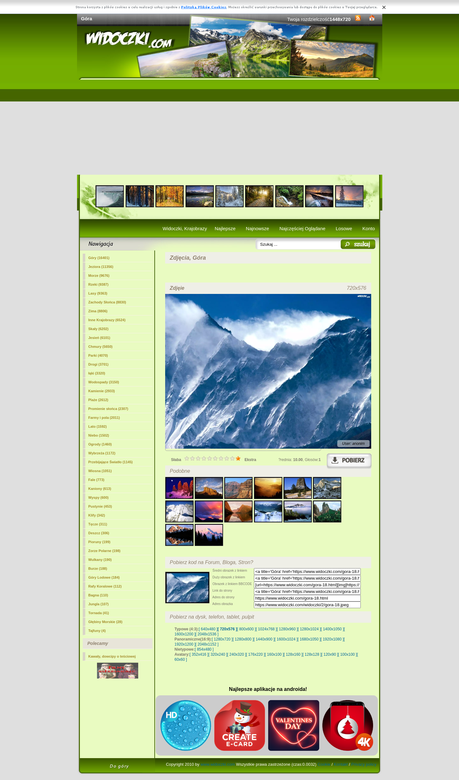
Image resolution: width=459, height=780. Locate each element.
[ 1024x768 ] (266, 629)
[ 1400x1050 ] (332, 629)
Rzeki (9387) (98, 284)
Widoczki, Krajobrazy (185, 228)
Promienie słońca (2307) (108, 409)
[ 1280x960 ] (287, 629)
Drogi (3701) (98, 364)
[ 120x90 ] (329, 654)
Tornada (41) (98, 613)
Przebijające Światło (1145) (110, 462)
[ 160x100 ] (274, 654)
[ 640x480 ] (208, 629)
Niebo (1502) (98, 435)
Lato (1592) (97, 426)
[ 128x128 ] (311, 654)
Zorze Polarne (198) (104, 551)
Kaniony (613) (99, 489)
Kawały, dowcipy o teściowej (112, 656)
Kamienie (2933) (101, 391)
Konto (368, 228)
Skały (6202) (98, 329)
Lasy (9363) (97, 293)
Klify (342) (96, 515)
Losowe (344, 228)
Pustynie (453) (100, 506)
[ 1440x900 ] (264, 639)
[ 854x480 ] (204, 649)
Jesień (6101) (99, 338)
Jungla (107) (98, 604)
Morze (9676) (99, 275)
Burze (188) (97, 568)
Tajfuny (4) (97, 631)
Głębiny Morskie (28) (105, 622)
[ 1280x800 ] (243, 639)
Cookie (324, 764)
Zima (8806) (98, 311)
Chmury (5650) (100, 346)
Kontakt (341, 764)
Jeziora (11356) (100, 267)
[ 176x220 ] (255, 654)
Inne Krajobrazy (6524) (107, 320)
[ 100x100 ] (347, 654)
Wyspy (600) (98, 497)
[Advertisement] (229, 127)
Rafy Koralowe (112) (105, 586)
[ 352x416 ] (199, 654)
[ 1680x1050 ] (309, 639)
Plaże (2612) (98, 400)
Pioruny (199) (99, 542)
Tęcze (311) (97, 524)
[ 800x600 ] (246, 629)
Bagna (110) (98, 595)
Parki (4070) (98, 355)
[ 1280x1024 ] (309, 629)
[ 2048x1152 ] (207, 644)
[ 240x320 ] (236, 654)
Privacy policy (363, 764)
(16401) (99, 258)
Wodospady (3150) (103, 382)
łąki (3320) (96, 373)
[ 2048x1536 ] (207, 634)
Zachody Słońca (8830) (107, 302)
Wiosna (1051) (100, 471)
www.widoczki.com (218, 764)
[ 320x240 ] (217, 654)
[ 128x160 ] (293, 654)
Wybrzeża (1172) (101, 453)
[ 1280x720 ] (222, 639)
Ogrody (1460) (100, 444)
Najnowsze (257, 228)
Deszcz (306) (98, 533)
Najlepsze (225, 228)
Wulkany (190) (100, 560)
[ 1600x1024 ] (286, 639)
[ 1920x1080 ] (332, 639)
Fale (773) (96, 480)
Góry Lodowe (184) (104, 577)
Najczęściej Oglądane (302, 228)
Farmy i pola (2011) (104, 417)
